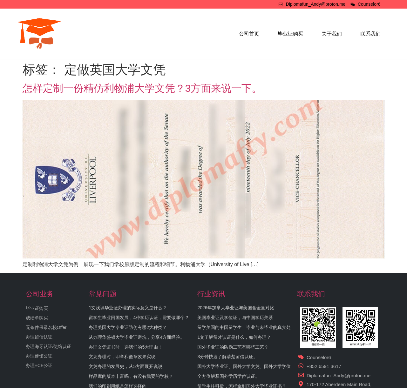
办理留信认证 (39, 336)
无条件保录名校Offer (46, 327)
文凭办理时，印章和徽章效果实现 (122, 356)
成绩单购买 (37, 317)
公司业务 (40, 294)
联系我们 (370, 34)
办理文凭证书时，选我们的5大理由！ (125, 347)
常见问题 (103, 294)
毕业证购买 (290, 34)
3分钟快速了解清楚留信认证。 (227, 356)
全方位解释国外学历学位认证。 (228, 376)
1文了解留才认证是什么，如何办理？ (234, 337)
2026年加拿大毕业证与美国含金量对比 (235, 307)
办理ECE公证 (39, 365)
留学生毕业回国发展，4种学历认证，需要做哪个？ (139, 317)
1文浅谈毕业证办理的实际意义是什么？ (128, 307)
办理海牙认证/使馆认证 (48, 346)
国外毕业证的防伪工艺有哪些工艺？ (232, 347)
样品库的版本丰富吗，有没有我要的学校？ (131, 376)
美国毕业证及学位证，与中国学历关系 (235, 317)
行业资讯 (211, 294)
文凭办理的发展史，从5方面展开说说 (125, 366)
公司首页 (249, 34)
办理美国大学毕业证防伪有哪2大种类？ (128, 327)
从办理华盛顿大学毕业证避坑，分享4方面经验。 (137, 337)
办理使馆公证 (39, 355)
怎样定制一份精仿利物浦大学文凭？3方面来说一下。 (142, 88)
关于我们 (332, 34)
